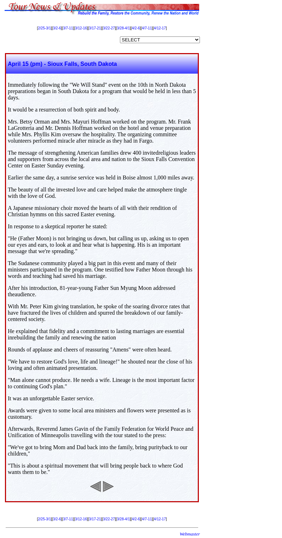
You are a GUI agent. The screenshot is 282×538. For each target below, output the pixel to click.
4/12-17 (160, 28)
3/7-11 (68, 28)
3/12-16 (81, 28)
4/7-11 (147, 28)
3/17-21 (95, 28)
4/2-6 (136, 28)
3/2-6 (57, 28)
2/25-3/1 (44, 28)
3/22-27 (109, 28)
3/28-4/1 (123, 28)
